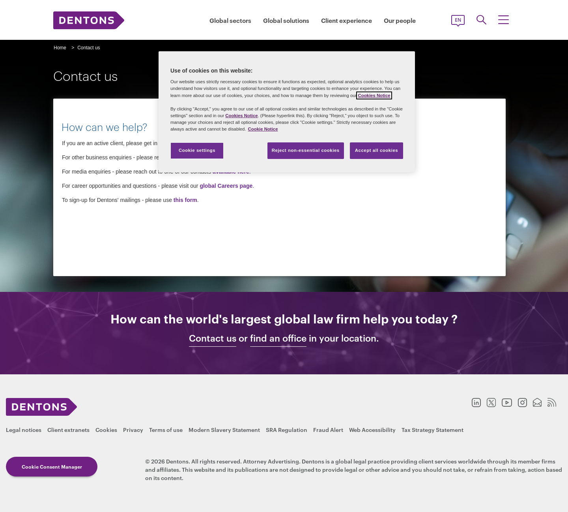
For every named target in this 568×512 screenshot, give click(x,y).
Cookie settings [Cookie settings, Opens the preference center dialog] (197, 150)
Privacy (133, 429)
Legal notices (23, 429)
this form (185, 200)
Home (60, 47)
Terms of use (166, 429)
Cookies (106, 429)
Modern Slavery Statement (224, 429)
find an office (278, 338)
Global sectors (230, 20)
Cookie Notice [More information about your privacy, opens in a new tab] (263, 129)
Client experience (346, 20)
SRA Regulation (286, 429)
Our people (400, 20)
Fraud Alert (328, 429)
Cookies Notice (374, 95)
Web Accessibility (372, 429)
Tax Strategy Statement (432, 429)
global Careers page (226, 186)
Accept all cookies (376, 150)
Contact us (212, 338)
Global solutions (286, 20)
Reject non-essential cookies (306, 150)
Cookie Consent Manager (52, 466)
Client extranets (68, 429)
